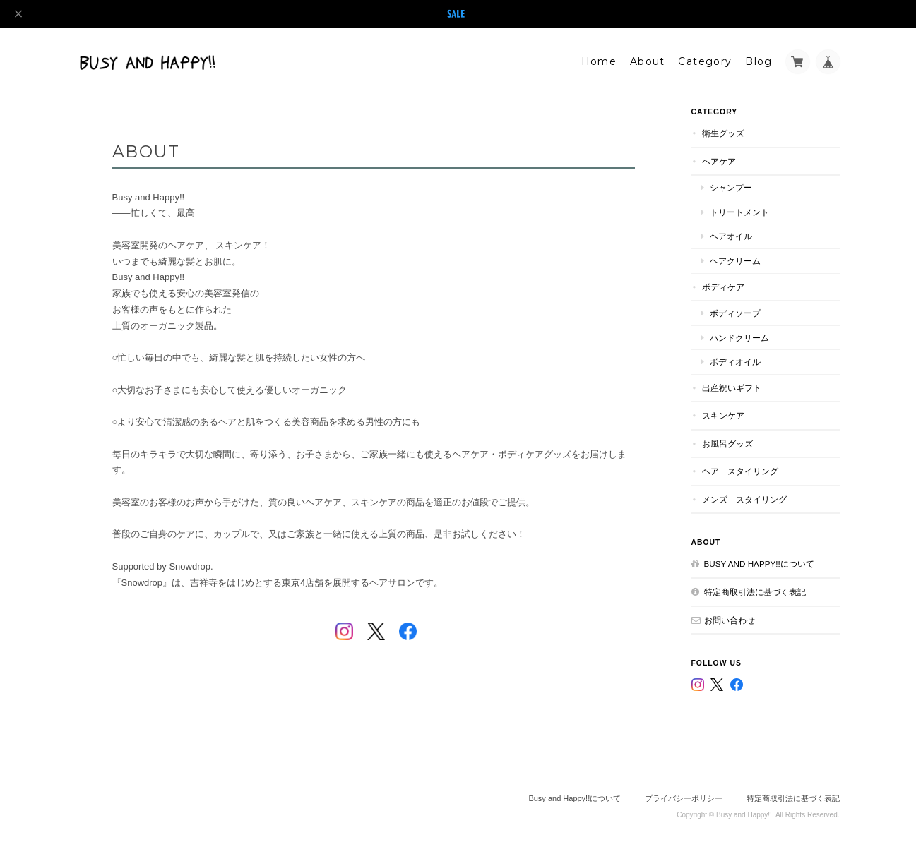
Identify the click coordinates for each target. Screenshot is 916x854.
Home (599, 61)
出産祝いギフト (731, 387)
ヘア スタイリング (740, 471)
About (647, 61)
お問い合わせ (729, 620)
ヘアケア (719, 161)
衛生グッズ (723, 133)
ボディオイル (735, 361)
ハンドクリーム (739, 337)
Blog (759, 61)
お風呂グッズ (727, 443)
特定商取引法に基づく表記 (755, 591)
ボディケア (723, 286)
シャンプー (731, 187)
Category (705, 61)
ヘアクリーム (735, 260)
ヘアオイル (731, 236)
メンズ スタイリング (744, 499)
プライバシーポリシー (683, 798)
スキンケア (723, 415)
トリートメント (739, 212)
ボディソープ (735, 313)
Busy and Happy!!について (759, 563)
